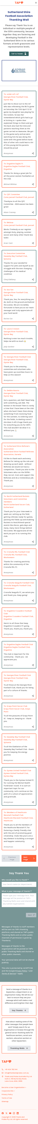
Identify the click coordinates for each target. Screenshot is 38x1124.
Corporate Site (8, 1091)
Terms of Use (7, 1098)
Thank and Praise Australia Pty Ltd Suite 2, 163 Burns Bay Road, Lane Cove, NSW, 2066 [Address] (18, 1078)
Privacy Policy (22, 971)
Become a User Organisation (14, 1087)
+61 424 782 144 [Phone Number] (11, 1069)
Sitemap (5, 1102)
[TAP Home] (19, 2)
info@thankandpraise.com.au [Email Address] (17, 1073)
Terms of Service (9, 973)
